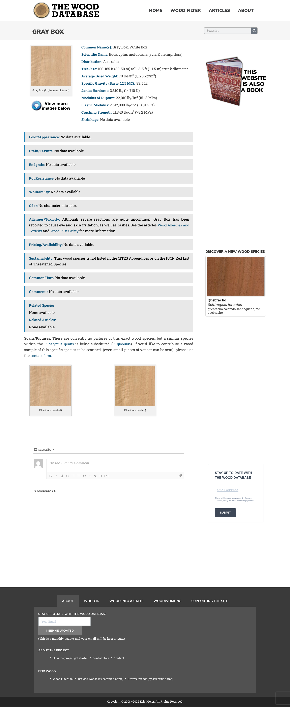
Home (155, 10)
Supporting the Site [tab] (209, 601)
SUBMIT (225, 513)
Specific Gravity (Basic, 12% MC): (109, 83)
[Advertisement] (108, 559)
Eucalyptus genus (59, 343)
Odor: (33, 205)
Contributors (102, 658)
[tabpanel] (145, 650)
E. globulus (122, 343)
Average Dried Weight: (100, 76)
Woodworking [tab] (167, 601)
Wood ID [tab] (91, 601)
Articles (219, 10)
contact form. (41, 355)
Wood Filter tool (64, 679)
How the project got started (71, 658)
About (246, 10)
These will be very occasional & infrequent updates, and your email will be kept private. (234, 499)
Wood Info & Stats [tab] (126, 601)
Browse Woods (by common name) (103, 679)
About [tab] (68, 601)
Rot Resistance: (42, 178)
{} (100, 475)
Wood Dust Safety (66, 230)
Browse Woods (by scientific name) (156, 679)
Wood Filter (185, 10)
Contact (121, 658)
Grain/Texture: (41, 150)
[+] (106, 475)
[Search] (254, 31)
